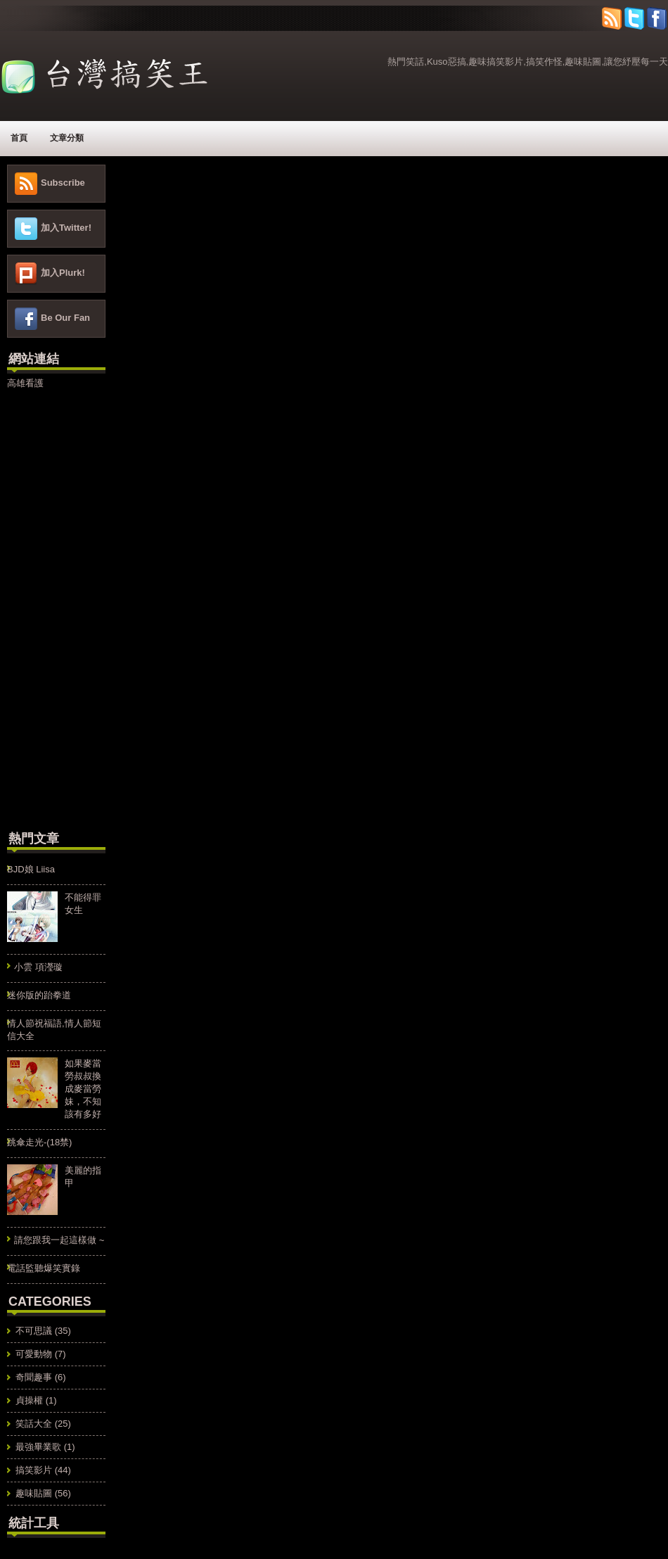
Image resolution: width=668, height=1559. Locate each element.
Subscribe (63, 182)
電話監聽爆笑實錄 (43, 1268)
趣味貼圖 (33, 1493)
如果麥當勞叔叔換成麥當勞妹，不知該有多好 (83, 1088)
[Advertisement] (49, 608)
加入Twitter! (66, 227)
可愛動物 (33, 1354)
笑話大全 (33, 1423)
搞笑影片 (33, 1470)
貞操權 (29, 1400)
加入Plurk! (63, 272)
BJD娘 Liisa (31, 869)
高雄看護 (25, 383)
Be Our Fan (65, 317)
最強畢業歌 (38, 1447)
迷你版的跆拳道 (39, 995)
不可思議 (33, 1330)
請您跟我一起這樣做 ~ (59, 1240)
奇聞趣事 (33, 1377)
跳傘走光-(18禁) (39, 1142)
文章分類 (67, 138)
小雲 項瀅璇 (38, 967)
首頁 (19, 138)
